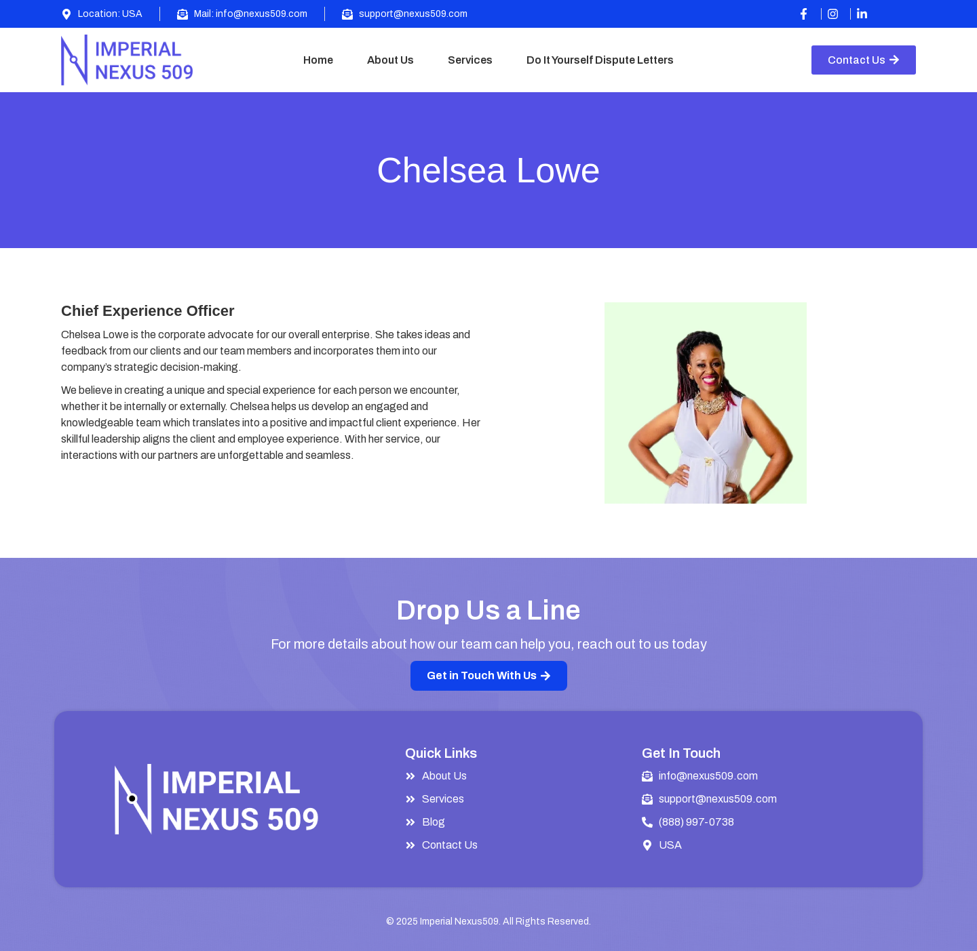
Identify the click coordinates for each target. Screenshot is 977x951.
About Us (390, 60)
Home (318, 60)
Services (470, 60)
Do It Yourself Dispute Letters (600, 60)
